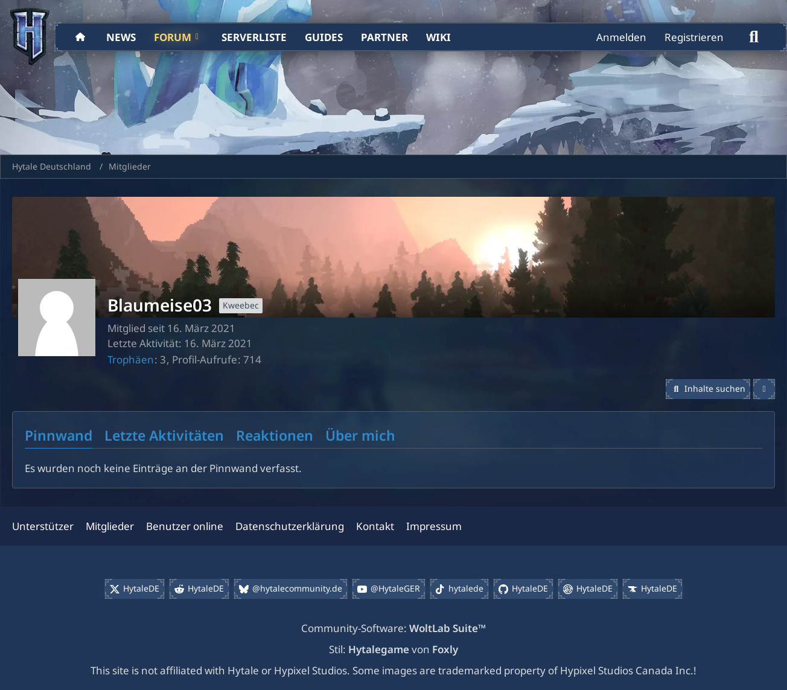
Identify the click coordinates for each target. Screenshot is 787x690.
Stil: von (393, 649)
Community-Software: (393, 628)
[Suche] (754, 37)
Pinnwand (58, 435)
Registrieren (694, 37)
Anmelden (621, 37)
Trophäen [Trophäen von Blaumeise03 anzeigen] (130, 359)
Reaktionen (274, 435)
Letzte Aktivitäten (164, 435)
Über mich (360, 435)
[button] (708, 389)
